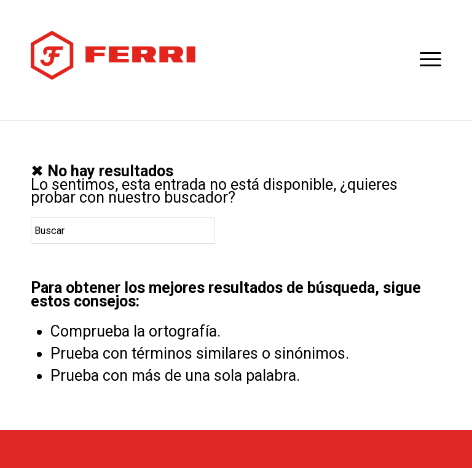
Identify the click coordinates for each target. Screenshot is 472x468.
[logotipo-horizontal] (113, 55)
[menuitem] (424, 58)
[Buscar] (123, 230)
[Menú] (424, 58)
